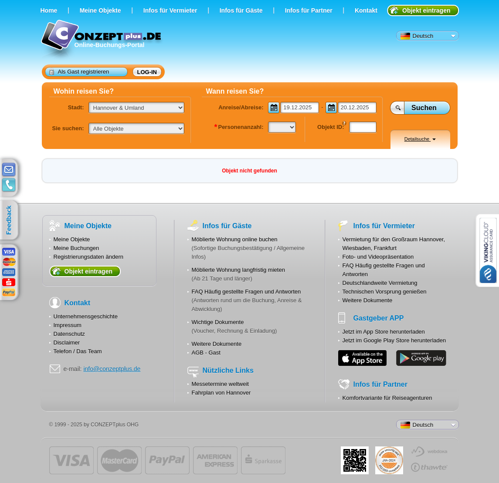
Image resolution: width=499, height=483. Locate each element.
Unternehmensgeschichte (86, 316)
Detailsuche (420, 139)
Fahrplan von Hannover (221, 392)
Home (49, 10)
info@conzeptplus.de (111, 368)
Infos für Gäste (241, 10)
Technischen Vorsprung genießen (385, 291)
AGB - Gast (206, 352)
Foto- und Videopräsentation (378, 256)
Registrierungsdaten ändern (88, 256)
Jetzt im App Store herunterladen (384, 331)
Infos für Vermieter (170, 10)
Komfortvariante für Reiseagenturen (387, 398)
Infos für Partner (309, 10)
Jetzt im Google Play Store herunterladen (394, 340)
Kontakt (366, 10)
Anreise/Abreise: (240, 107)
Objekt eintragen (426, 10)
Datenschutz (69, 334)
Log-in (147, 72)
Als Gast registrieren (79, 71)
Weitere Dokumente (217, 344)
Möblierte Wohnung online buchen (235, 239)
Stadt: (76, 107)
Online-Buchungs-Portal (102, 40)
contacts (8, 185)
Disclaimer (67, 342)
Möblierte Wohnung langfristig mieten (238, 270)
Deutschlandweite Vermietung (380, 283)
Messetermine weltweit (220, 384)
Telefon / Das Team (78, 351)
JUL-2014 (389, 460)
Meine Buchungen (76, 248)
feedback (11, 220)
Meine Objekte (100, 10)
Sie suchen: (68, 128)
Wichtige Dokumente (218, 322)
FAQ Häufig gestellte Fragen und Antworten (246, 291)
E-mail (8, 169)
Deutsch (417, 36)
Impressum (67, 325)
